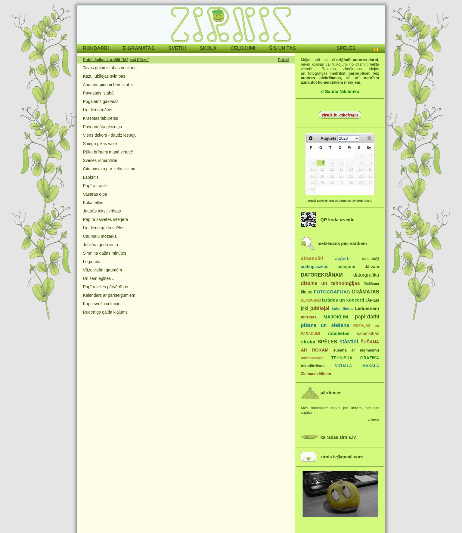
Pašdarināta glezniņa (102, 126)
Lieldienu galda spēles (104, 227)
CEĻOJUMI (243, 48)
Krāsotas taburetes (100, 118)
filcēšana (371, 284)
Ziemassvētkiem (316, 373)
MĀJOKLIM (336, 316)
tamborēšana (312, 358)
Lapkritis (91, 177)
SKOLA (208, 48)
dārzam (371, 267)
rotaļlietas (338, 333)
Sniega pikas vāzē (100, 143)
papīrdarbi (367, 317)
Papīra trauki (95, 185)
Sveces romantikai (100, 160)
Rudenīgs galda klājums (105, 312)
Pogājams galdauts (101, 101)
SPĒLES (345, 48)
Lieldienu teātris (97, 109)
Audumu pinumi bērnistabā (108, 84)
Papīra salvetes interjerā (105, 219)
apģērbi (342, 258)
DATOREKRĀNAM (322, 274)
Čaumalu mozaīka (100, 236)
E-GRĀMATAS (139, 48)
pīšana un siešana (325, 325)
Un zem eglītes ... (99, 278)
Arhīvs (373, 420)
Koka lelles (93, 202)
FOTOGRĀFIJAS (332, 291)
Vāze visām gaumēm (102, 270)
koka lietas (342, 308)
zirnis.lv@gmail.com (342, 456)
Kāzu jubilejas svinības (104, 76)
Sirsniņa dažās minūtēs (104, 253)
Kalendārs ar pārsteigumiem (109, 295)
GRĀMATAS (365, 291)
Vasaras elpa (95, 194)
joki (304, 308)
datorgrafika (366, 274)
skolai (308, 342)
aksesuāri (312, 258)
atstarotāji (370, 258)
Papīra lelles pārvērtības (105, 286)
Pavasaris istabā (98, 93)
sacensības (368, 333)
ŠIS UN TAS (282, 48)
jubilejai (319, 308)
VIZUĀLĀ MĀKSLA (357, 366)
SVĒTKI (177, 48)
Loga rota (92, 261)
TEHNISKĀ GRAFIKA (355, 358)
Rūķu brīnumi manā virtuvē (108, 152)
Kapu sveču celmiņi (101, 303)
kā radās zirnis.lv (338, 437)
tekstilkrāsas (313, 366)
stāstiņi (349, 342)
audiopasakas (314, 267)
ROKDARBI (96, 48)
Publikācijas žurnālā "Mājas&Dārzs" (116, 59)
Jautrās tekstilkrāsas (102, 211)
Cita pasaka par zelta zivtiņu (109, 168)
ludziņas (309, 317)
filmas (306, 292)
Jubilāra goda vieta (100, 244)
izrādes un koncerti (343, 299)
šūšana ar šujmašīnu (356, 350)
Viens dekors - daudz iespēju (110, 135)
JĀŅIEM (372, 300)
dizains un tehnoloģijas (330, 283)
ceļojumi (346, 266)
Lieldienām (367, 308)
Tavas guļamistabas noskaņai (110, 67)
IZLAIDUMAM (311, 300)
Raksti (283, 59)
